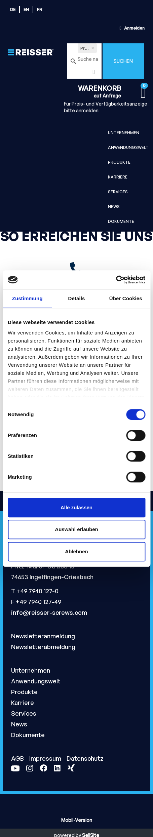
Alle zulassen (76, 507)
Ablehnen (76, 551)
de (12, 9)
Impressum (46, 758)
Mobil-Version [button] (76, 820)
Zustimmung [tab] (27, 298)
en (26, 9)
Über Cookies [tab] (125, 298)
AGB (18, 758)
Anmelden (131, 28)
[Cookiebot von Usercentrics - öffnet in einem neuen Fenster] (115, 279)
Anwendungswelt (128, 147)
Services (118, 191)
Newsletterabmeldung (43, 646)
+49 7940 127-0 (37, 591)
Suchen (123, 61)
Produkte (119, 162)
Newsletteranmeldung (43, 636)
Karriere (117, 177)
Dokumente (121, 221)
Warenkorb (99, 88)
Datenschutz (85, 758)
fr (39, 9)
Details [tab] (76, 298)
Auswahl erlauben (76, 529)
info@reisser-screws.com (49, 612)
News (114, 206)
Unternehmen (123, 132)
